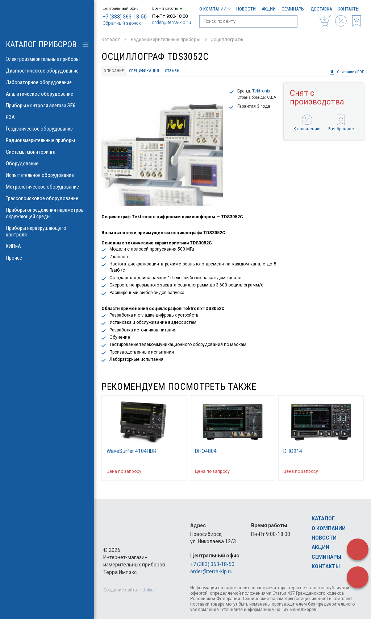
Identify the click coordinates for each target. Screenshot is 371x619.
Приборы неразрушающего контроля (47, 231)
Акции (269, 9)
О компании (214, 9)
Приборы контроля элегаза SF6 (47, 105)
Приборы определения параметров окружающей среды (47, 213)
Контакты (348, 9)
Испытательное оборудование (47, 175)
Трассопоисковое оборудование (47, 198)
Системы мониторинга (47, 152)
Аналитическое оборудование (47, 94)
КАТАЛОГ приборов (41, 44)
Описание (114, 71)
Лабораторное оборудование (47, 82)
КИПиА (47, 246)
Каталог (323, 518)
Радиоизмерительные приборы (47, 140)
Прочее (47, 258)
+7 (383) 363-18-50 (125, 17)
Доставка (321, 9)
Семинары (293, 9)
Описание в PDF (347, 72)
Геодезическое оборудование (47, 128)
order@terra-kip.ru (171, 22)
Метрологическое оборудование (47, 186)
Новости (246, 9)
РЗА (47, 117)
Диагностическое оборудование (47, 70)
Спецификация (144, 71)
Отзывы (172, 71)
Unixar (148, 590)
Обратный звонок (122, 23)
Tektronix (261, 91)
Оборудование (47, 163)
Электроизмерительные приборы (47, 59)
